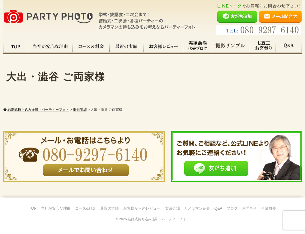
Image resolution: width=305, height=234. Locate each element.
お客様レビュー (163, 46)
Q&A (288, 46)
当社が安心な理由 (50, 46)
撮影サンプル (230, 46)
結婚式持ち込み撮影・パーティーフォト (158, 219)
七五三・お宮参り (262, 46)
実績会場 (172, 208)
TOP (15, 46)
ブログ (232, 208)
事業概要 (268, 208)
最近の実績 (126, 46)
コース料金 (91, 46)
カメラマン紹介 (197, 208)
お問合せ (249, 208)
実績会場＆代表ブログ (197, 46)
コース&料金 (85, 208)
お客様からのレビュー (142, 208)
